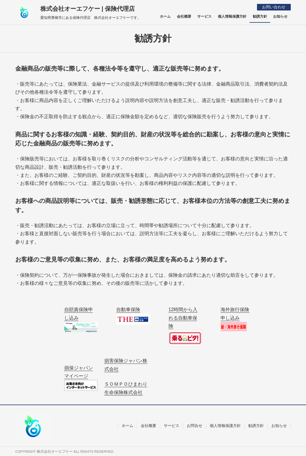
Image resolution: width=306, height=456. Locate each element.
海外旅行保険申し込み (235, 319)
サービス (171, 425)
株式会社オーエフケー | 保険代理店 (87, 8)
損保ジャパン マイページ (80, 377)
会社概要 (148, 425)
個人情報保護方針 (225, 425)
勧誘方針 (256, 425)
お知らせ (279, 425)
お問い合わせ (273, 7)
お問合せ (194, 425)
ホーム (127, 425)
